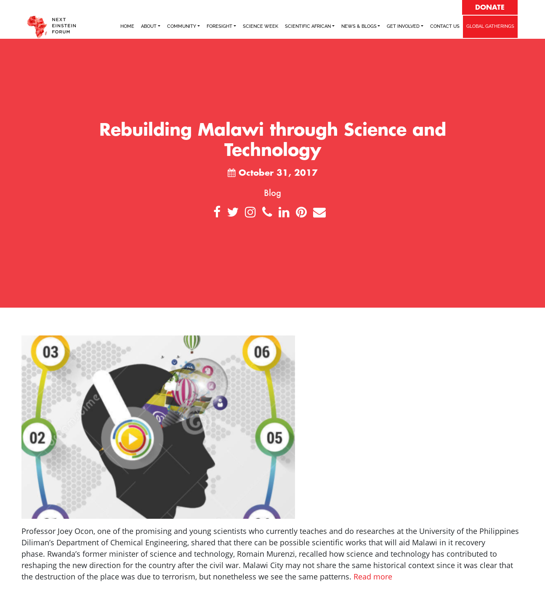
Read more (373, 576)
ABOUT (149, 26)
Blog (272, 192)
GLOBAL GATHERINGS (490, 26)
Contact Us (445, 26)
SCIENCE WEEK (260, 26)
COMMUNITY (181, 26)
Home (127, 26)
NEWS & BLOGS (359, 26)
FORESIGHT (219, 26)
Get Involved (403, 26)
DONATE (490, 7)
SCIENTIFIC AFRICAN (308, 26)
